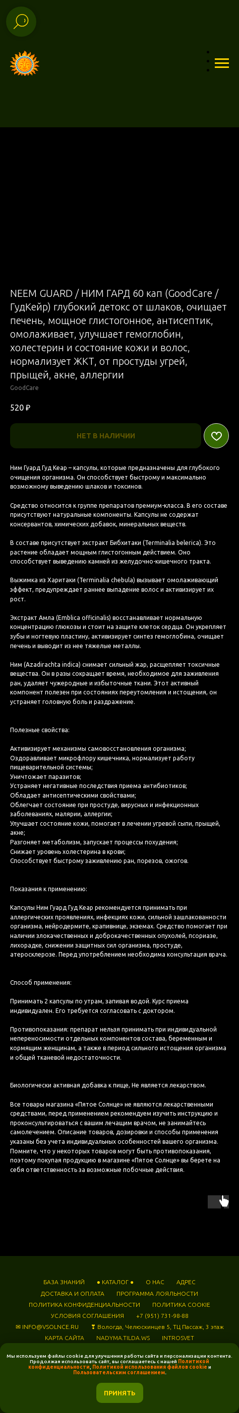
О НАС (155, 1282)
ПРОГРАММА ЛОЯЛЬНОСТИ (157, 1293)
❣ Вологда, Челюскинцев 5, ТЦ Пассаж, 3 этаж (157, 1326)
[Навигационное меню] (222, 63)
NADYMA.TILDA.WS (123, 1337)
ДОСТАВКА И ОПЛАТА (72, 1293)
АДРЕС (186, 1282)
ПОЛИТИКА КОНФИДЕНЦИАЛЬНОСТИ (84, 1304)
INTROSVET (178, 1337)
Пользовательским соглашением (119, 1372)
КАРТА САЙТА (64, 1337)
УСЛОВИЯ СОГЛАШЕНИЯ (87, 1315)
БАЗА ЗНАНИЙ (64, 1282)
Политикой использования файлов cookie (149, 1367)
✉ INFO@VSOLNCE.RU (47, 1326)
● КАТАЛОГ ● (115, 1282)
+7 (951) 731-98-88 (162, 1315)
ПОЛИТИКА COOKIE (181, 1304)
